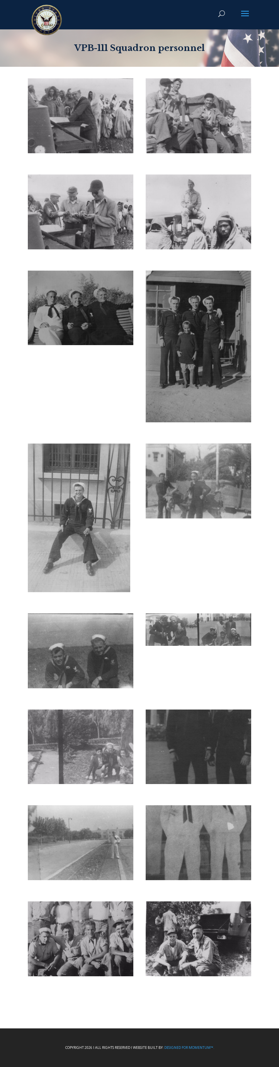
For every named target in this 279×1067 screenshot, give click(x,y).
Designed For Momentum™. (189, 1047)
